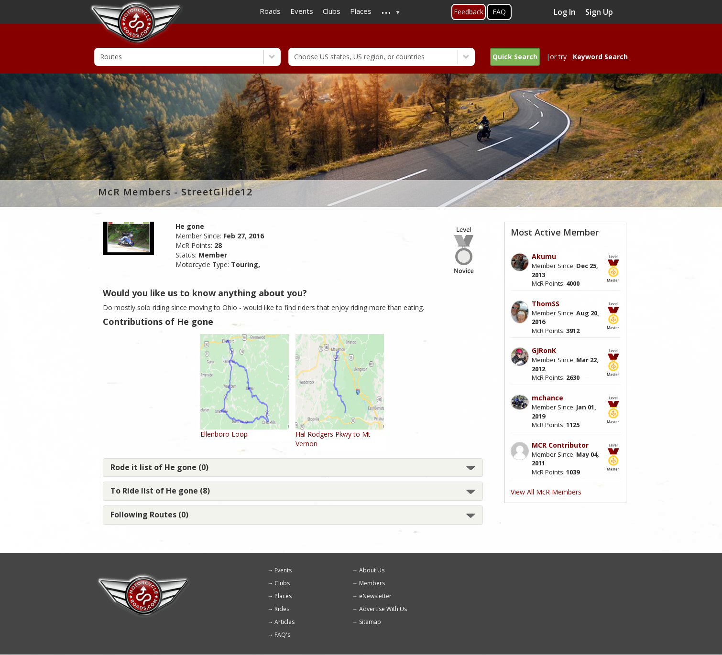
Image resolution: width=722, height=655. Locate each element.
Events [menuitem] (301, 11)
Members (372, 583)
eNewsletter (375, 596)
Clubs (282, 583)
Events (283, 570)
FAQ (499, 11)
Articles (284, 622)
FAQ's (282, 635)
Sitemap (370, 622)
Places (283, 596)
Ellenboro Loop (224, 434)
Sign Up (599, 12)
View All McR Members (546, 491)
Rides (281, 609)
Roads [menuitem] (270, 11)
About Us (371, 570)
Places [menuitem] (361, 11)
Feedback (468, 11)
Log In (565, 12)
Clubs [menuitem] (331, 11)
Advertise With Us (383, 609)
